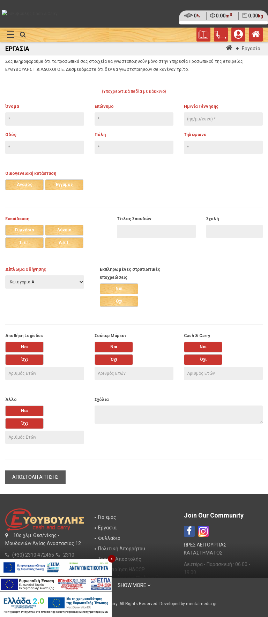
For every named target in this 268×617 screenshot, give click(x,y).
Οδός (10, 134)
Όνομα (12, 106)
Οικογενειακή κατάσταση (30, 173)
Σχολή (212, 218)
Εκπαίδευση (17, 218)
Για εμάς (107, 517)
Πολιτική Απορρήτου (121, 548)
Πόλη (100, 134)
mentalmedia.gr (201, 603)
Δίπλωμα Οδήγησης (25, 269)
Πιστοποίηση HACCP (121, 569)
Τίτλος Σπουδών (134, 218)
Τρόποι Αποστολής (119, 559)
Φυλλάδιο (109, 538)
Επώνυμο (104, 106)
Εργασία (251, 48)
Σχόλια (102, 399)
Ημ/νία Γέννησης (201, 106)
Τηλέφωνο (195, 134)
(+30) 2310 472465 (33, 555)
